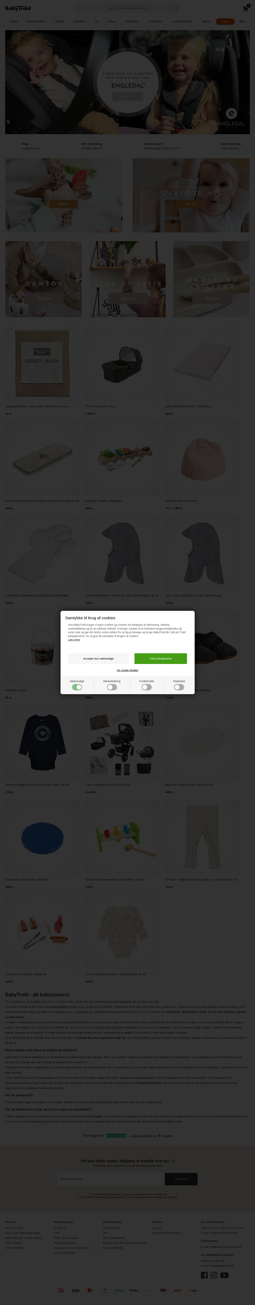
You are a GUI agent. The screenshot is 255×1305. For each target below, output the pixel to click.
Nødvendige (77, 685)
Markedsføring (111, 685)
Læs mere (74, 639)
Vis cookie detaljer (127, 670)
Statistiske (179, 685)
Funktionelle (146, 685)
